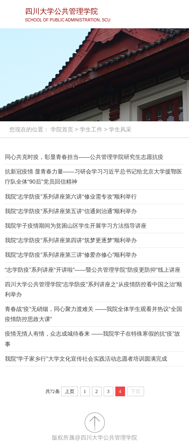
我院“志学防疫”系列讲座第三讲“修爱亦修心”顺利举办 (71, 255)
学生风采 (120, 129)
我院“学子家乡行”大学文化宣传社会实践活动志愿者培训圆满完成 (86, 358)
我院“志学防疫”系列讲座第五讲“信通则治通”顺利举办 (71, 211)
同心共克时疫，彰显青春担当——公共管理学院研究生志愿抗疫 (84, 157)
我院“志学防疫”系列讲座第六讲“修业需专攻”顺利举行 (71, 196)
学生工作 (91, 129)
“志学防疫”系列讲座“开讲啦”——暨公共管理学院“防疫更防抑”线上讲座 (93, 269)
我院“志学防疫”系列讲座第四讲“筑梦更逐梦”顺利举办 (71, 240)
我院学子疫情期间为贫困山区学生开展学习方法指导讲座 (76, 225)
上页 (69, 391)
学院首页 (62, 129)
